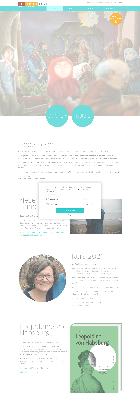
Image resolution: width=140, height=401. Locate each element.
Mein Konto (110, 8)
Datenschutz (50, 194)
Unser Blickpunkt (116, 17)
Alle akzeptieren (70, 210)
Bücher (72, 8)
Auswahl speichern (70, 215)
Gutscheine (100, 2)
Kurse (90, 8)
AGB (112, 2)
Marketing (54, 199)
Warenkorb (118, 2)
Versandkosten (90, 2)
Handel (107, 2)
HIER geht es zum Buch (28, 372)
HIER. (91, 298)
